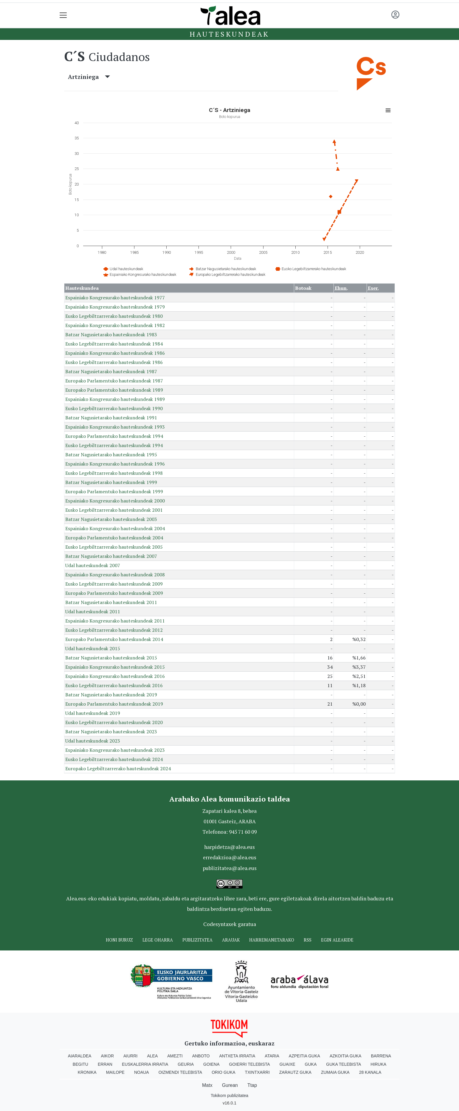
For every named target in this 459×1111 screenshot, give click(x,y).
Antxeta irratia (237, 1056)
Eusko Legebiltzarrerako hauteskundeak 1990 (114, 408)
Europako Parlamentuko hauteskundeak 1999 (114, 491)
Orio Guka (223, 1072)
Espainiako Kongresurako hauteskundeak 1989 (115, 399)
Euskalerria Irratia (145, 1064)
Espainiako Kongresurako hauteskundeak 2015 (115, 667)
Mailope (115, 1072)
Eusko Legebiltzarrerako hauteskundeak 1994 (114, 445)
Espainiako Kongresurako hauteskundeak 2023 (115, 750)
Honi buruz (119, 940)
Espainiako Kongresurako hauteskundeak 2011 (115, 620)
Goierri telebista (249, 1064)
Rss (307, 940)
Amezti (174, 1056)
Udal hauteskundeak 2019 (92, 713)
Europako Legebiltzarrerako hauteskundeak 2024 (118, 768)
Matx (207, 1085)
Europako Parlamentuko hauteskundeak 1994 (114, 436)
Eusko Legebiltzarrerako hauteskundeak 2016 (114, 685)
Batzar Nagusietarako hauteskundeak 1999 (111, 482)
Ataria (272, 1056)
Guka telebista (343, 1064)
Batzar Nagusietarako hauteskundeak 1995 (111, 454)
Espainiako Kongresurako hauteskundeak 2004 (115, 528)
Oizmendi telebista (180, 1072)
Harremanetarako (271, 940)
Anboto (201, 1056)
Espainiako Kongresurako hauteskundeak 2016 (115, 676)
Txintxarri (257, 1072)
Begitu (80, 1064)
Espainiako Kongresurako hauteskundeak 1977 (115, 297)
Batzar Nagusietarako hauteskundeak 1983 (111, 334)
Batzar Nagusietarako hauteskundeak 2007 (111, 556)
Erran (105, 1064)
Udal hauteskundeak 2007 (92, 565)
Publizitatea (197, 940)
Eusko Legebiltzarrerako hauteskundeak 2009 (114, 584)
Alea (152, 1056)
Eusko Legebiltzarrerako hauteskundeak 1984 (114, 343)
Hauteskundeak (229, 34)
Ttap (252, 1085)
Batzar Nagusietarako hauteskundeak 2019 (111, 694)
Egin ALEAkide (337, 940)
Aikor (107, 1056)
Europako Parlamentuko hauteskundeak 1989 (114, 390)
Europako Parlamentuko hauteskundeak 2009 (114, 593)
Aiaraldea (80, 1056)
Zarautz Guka (295, 1072)
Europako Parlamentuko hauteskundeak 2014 (114, 639)
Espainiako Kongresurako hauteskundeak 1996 (115, 463)
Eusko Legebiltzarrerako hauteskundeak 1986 (114, 362)
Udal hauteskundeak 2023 (92, 740)
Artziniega (89, 76)
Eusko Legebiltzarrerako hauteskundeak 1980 (114, 316)
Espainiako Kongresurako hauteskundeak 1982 (115, 325)
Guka (311, 1064)
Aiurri (130, 1056)
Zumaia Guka (335, 1072)
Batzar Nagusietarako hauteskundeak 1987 (111, 371)
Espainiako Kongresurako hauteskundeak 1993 (115, 427)
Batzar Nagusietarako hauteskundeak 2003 (111, 519)
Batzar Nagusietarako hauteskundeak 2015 (111, 657)
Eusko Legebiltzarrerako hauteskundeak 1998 (114, 473)
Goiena (211, 1064)
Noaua (141, 1072)
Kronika (87, 1072)
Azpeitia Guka (304, 1056)
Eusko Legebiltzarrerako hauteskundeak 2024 (114, 759)
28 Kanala (370, 1072)
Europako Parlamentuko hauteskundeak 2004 (114, 537)
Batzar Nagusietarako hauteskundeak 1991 (111, 417)
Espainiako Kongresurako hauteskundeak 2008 (115, 574)
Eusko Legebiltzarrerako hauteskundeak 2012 (114, 630)
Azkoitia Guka (346, 1056)
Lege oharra (157, 940)
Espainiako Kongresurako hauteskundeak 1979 (115, 307)
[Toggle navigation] (63, 15)
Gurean (230, 1085)
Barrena (381, 1056)
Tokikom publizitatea (229, 1095)
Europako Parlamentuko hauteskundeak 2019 (114, 704)
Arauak (231, 940)
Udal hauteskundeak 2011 (92, 611)
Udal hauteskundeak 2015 (92, 648)
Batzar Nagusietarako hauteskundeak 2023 (111, 731)
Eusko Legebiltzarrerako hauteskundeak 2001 (114, 510)
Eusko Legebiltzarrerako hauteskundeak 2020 (114, 722)
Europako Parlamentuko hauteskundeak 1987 (114, 380)
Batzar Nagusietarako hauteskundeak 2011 (111, 602)
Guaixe (287, 1064)
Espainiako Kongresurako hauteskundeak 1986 (115, 353)
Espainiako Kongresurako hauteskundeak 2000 (115, 500)
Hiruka (378, 1064)
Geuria (186, 1064)
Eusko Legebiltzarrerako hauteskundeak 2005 (114, 547)
